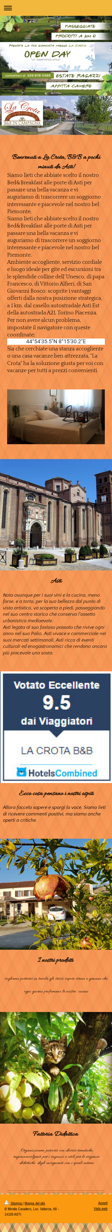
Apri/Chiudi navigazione (56, 7)
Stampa (13, 1203)
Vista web (101, 1208)
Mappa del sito (34, 1203)
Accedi (103, 1203)
